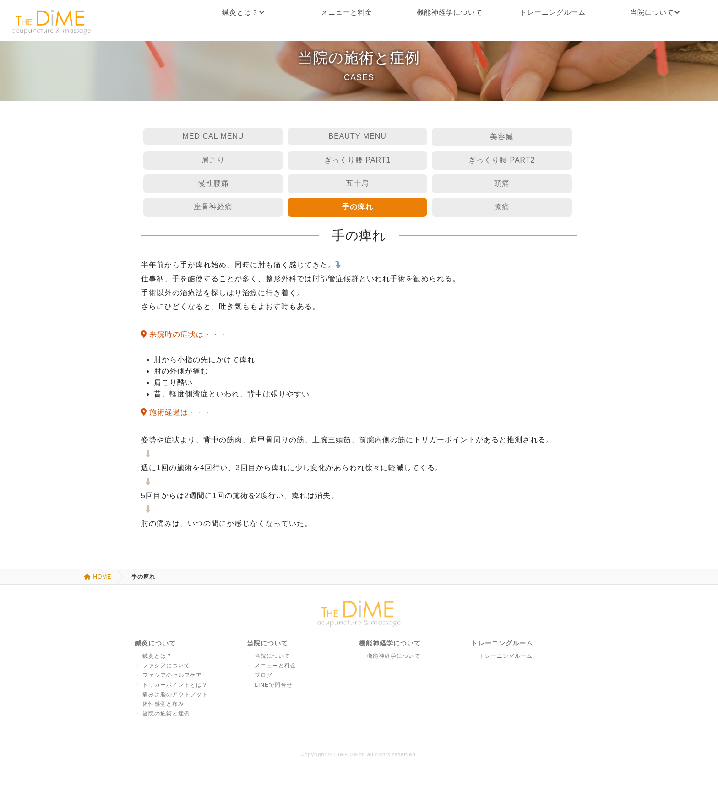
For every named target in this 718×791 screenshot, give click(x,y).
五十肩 (357, 183)
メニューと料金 (275, 665)
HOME (97, 577)
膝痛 (502, 207)
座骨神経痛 (213, 207)
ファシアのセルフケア (172, 675)
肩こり (213, 160)
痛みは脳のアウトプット (175, 694)
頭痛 (502, 183)
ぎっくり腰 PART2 (501, 160)
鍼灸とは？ (157, 656)
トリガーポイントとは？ (175, 685)
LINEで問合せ (274, 685)
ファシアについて (166, 665)
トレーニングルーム (506, 656)
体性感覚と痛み (163, 704)
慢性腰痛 (213, 183)
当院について (272, 656)
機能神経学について (393, 656)
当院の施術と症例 (166, 713)
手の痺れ (357, 207)
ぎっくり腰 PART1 (357, 160)
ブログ (263, 675)
